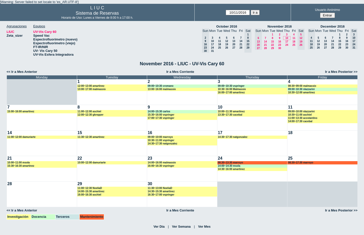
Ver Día (159, 226)
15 (272, 41)
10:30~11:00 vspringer (161, 140)
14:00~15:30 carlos (159, 111)
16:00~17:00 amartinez (231, 92)
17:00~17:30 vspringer (161, 118)
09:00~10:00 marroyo (160, 137)
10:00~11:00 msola (18, 162)
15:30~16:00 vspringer (161, 114)
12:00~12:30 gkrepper (91, 114)
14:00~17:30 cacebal (300, 121)
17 (212, 44)
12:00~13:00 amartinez (91, 85)
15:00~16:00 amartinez (20, 111)
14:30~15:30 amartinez (161, 191)
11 (219, 41)
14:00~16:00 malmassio (162, 162)
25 (219, 47)
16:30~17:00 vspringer (161, 194)
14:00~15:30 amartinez (91, 191)
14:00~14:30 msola (229, 165)
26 (226, 47)
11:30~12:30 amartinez (91, 137)
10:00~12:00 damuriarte (92, 162)
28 (240, 47)
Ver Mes (204, 226)
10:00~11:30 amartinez (231, 111)
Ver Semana (181, 226)
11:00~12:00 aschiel (89, 111)
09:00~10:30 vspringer (231, 85)
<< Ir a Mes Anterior (22, 72)
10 (212, 41)
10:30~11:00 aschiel (300, 114)
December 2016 (333, 26)
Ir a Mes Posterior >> (341, 72)
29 (272, 48)
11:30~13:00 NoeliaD (160, 188)
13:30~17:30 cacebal (230, 114)
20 (233, 44)
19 (226, 44)
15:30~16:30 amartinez (20, 165)
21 (240, 44)
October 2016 (226, 26)
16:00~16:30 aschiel (89, 194)
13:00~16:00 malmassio (162, 89)
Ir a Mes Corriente (180, 72)
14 (240, 41)
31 (212, 51)
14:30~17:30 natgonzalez (162, 143)
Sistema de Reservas (97, 13)
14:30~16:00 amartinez (231, 169)
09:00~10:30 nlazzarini (301, 89)
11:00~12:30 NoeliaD (90, 188)
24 (212, 47)
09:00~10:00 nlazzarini (301, 111)
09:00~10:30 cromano (160, 85)
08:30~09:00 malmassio (302, 85)
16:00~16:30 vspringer (161, 165)
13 (233, 41)
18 (219, 44)
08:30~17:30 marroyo (300, 162)
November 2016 (279, 26)
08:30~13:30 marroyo (230, 162)
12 (226, 41)
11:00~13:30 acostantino (302, 118)
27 (233, 47)
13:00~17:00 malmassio (92, 89)
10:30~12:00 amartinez (301, 92)
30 (279, 48)
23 (279, 45)
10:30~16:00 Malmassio (232, 89)
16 (279, 41)
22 (272, 45)
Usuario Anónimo (327, 10)
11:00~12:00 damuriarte (21, 137)
